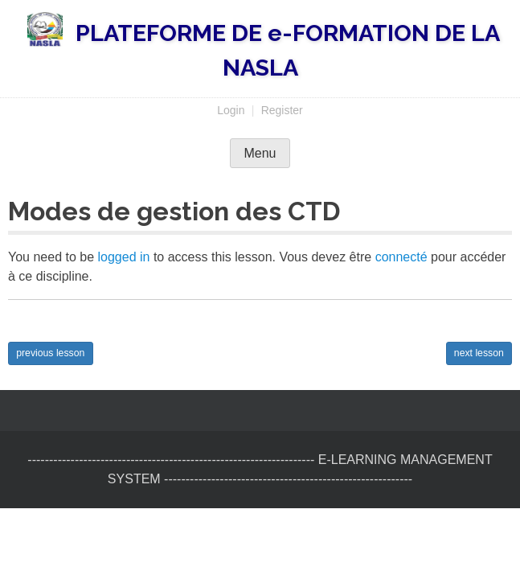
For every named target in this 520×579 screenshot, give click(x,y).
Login (230, 110)
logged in (124, 257)
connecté (401, 257)
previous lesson (50, 353)
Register (282, 110)
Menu (260, 153)
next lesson (479, 353)
